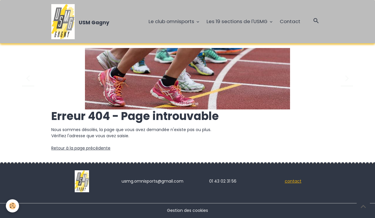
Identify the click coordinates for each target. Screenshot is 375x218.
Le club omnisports (172, 21)
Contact (290, 21)
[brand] (81, 21)
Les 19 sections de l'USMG (238, 21)
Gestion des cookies (187, 210)
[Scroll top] (363, 206)
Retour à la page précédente (80, 148)
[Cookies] (12, 205)
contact (293, 181)
